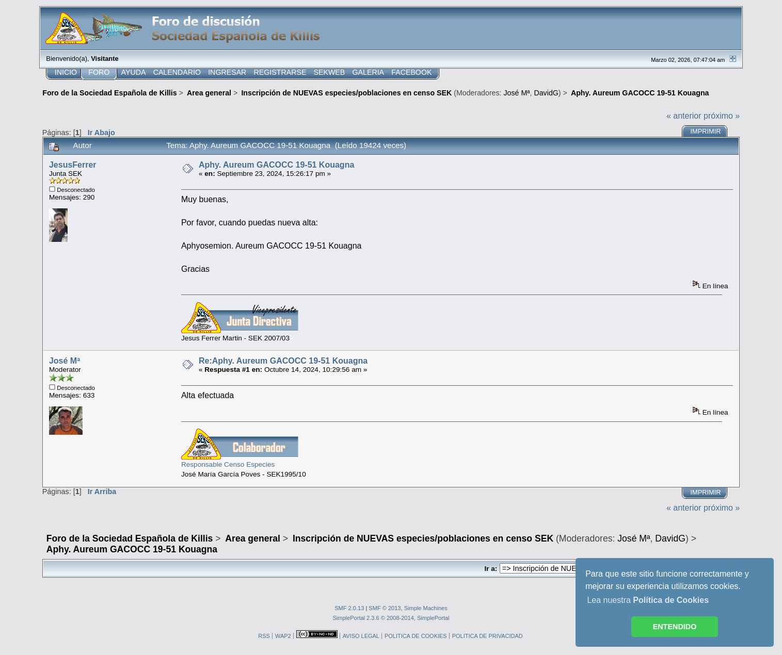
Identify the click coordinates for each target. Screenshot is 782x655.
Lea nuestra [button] (648, 600)
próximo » (722, 115)
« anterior (683, 115)
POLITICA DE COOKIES (416, 636)
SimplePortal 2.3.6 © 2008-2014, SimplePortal (390, 618)
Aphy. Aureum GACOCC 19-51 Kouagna (276, 164)
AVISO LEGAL (361, 636)
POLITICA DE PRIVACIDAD (487, 636)
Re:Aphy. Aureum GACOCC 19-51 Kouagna (283, 360)
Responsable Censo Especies (228, 464)
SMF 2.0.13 (349, 608)
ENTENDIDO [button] (675, 627)
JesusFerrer (73, 164)
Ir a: (490, 568)
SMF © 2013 (385, 608)
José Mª (517, 93)
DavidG (546, 93)
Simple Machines (426, 608)
